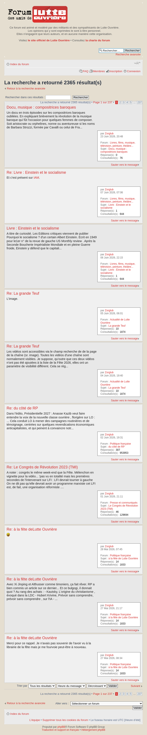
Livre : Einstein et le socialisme (33, 228)
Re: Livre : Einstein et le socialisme (36, 172)
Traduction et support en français (60, 729)
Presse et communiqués (123, 502)
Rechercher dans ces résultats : (38, 97)
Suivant (135, 686)
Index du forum (19, 64)
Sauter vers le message (124, 164)
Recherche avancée (128, 54)
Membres (99, 71)
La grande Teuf (116, 325)
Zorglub (109, 133)
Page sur (102, 102)
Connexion (133, 71)
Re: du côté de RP (22, 408)
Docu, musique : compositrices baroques (41, 107)
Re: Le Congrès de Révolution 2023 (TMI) (42, 467)
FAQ (85, 71)
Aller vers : (62, 703)
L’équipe (34, 720)
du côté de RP (116, 446)
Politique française (120, 443)
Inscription (116, 71)
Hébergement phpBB (93, 729)
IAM (36, 177)
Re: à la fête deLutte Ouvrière (32, 529)
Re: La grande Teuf (23, 293)
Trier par (22, 685)
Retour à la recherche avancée (26, 88)
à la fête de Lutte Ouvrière (123, 558)
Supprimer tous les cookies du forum (65, 720)
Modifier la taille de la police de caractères (137, 63)
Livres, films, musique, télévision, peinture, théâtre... (118, 144)
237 (139, 102)
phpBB (61, 726)
